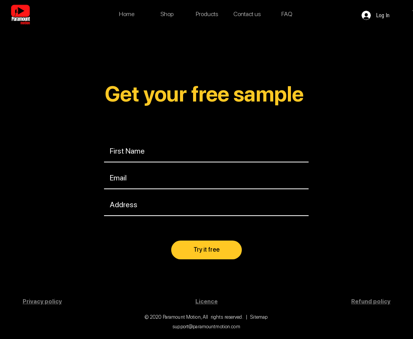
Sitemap (259, 317)
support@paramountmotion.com (206, 326)
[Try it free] (206, 250)
